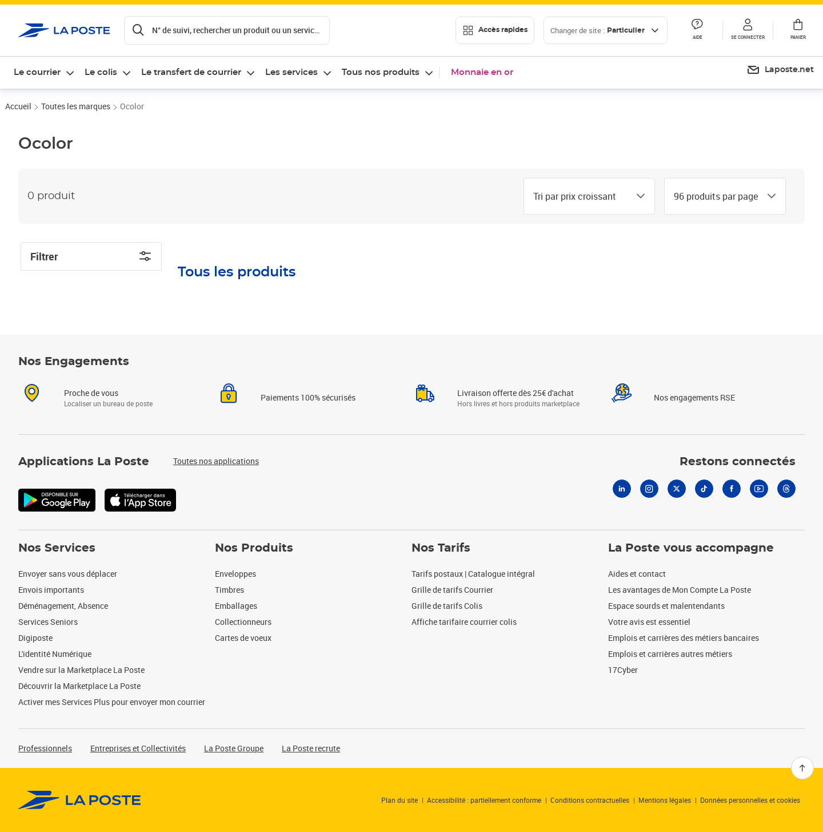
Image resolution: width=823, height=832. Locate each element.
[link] (79, 800)
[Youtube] (759, 489)
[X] (677, 489)
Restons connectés (738, 461)
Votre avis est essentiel (649, 621)
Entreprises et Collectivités (138, 748)
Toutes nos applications (216, 460)
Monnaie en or (482, 72)
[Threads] (786, 489)
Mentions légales (664, 800)
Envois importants (51, 589)
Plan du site (399, 800)
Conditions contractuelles (589, 800)
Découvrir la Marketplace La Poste (79, 685)
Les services (291, 72)
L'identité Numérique (54, 653)
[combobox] (580, 196)
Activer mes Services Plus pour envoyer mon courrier (111, 701)
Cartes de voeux (243, 637)
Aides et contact (637, 573)
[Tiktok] (704, 489)
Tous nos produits (381, 72)
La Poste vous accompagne (691, 548)
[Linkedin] (622, 489)
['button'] (64, 30)
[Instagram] (649, 489)
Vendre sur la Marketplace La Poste (81, 669)
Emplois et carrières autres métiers (670, 653)
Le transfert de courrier (191, 72)
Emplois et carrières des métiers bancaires (683, 637)
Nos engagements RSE (694, 397)
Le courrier (37, 72)
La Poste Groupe (233, 748)
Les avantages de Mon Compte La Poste (679, 589)
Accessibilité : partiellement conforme (484, 800)
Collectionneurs (243, 621)
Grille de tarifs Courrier (452, 589)
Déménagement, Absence (63, 605)
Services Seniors (48, 621)
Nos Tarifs (441, 548)
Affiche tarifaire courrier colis (464, 621)
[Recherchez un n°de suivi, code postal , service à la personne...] (227, 30)
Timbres (229, 589)
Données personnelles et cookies (750, 800)
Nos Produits (254, 548)
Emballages (236, 605)
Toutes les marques (75, 106)
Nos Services (56, 548)
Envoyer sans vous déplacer (67, 573)
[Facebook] (731, 489)
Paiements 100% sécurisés (308, 397)
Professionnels (45, 748)
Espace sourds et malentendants (666, 605)
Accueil (18, 106)
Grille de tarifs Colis (447, 605)
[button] (747, 30)
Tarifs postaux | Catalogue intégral (473, 573)
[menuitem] (780, 70)
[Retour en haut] (802, 767)
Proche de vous (91, 392)
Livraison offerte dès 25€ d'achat (515, 392)
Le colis (101, 72)
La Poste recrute (311, 748)
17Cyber (623, 669)
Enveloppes (235, 573)
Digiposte (35, 637)
